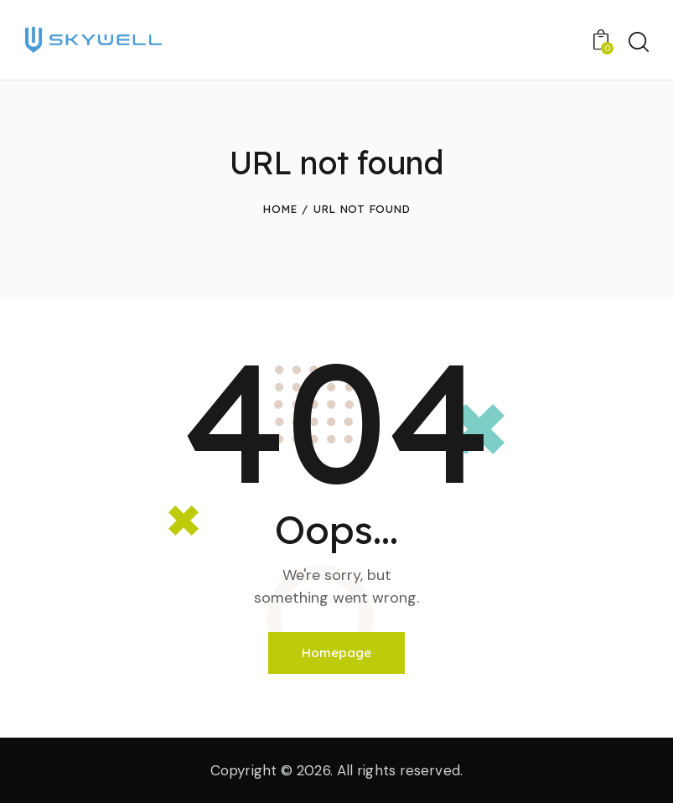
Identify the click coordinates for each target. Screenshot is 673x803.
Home (279, 208)
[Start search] (637, 42)
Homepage (336, 653)
